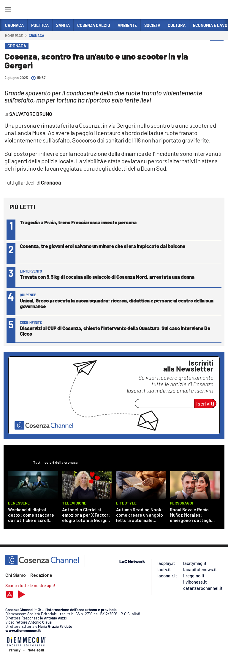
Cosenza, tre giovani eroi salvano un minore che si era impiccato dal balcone (102, 246)
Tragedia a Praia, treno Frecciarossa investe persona (78, 222)
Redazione (41, 575)
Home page (14, 35)
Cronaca (36, 35)
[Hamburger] (7, 10)
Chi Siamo (15, 575)
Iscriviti (205, 403)
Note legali (36, 650)
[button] (217, 47)
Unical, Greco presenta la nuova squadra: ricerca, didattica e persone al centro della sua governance (116, 303)
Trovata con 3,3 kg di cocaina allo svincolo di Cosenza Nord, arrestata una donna (107, 277)
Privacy (14, 650)
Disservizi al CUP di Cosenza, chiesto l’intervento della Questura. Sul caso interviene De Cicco (115, 331)
